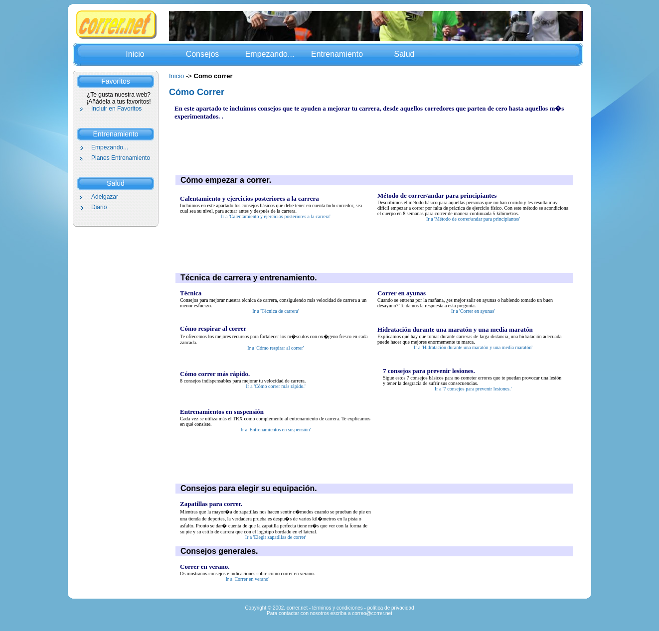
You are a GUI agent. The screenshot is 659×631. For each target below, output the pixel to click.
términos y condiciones (337, 608)
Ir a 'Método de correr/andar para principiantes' (473, 219)
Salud (404, 54)
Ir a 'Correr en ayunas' (473, 311)
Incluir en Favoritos (116, 108)
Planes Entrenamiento (120, 157)
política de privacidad (390, 608)
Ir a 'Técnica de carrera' (275, 311)
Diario (99, 207)
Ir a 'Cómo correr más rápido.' (276, 386)
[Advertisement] (355, 143)
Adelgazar (104, 196)
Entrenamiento (337, 54)
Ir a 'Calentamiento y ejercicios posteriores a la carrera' (275, 216)
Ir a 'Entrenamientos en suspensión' (276, 429)
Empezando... (270, 54)
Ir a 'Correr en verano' (247, 579)
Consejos (202, 54)
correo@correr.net (372, 613)
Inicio (135, 54)
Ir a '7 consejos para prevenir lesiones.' (473, 388)
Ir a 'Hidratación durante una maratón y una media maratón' (473, 347)
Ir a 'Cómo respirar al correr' (275, 348)
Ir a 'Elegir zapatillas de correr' (276, 537)
